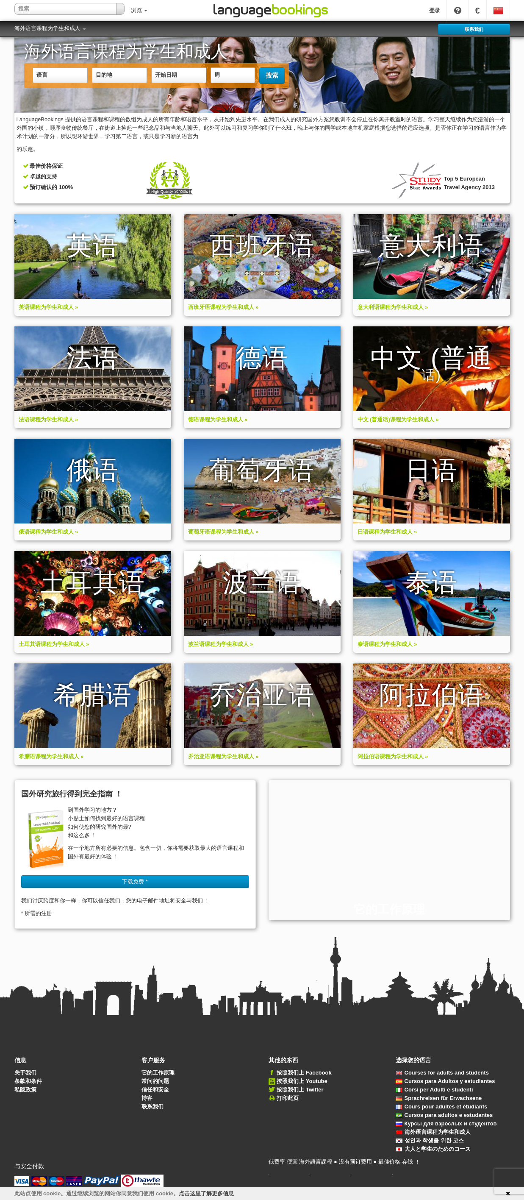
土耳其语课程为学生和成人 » (54, 644)
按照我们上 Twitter (300, 1089)
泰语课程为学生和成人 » (387, 644)
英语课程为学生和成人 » (48, 307)
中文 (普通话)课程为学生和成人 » (398, 419)
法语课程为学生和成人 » (48, 419)
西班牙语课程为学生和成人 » (223, 307)
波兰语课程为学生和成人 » (220, 644)
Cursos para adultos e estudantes (444, 1115)
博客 (146, 1098)
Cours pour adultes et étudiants (442, 1106)
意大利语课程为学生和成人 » (393, 307)
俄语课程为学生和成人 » (48, 532)
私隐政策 (25, 1089)
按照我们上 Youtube (302, 1081)
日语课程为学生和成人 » (387, 532)
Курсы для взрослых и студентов (446, 1123)
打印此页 (288, 1098)
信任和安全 (155, 1089)
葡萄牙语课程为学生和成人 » (223, 532)
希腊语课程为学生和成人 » (51, 756)
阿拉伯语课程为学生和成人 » (393, 756)
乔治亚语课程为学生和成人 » (223, 756)
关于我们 (25, 1072)
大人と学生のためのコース (433, 1149)
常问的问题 (155, 1081)
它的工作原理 (158, 1072)
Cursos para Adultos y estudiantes (445, 1081)
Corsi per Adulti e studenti (434, 1089)
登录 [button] (434, 10)
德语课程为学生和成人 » (218, 419)
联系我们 (152, 1106)
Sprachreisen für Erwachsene (439, 1098)
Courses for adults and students (442, 1072)
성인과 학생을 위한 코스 (430, 1140)
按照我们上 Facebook (304, 1072)
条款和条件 (28, 1081)
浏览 (139, 10)
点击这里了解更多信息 (206, 1193)
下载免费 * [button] (135, 881)
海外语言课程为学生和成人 (50, 28)
